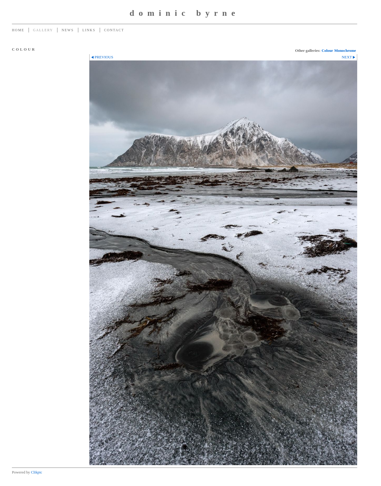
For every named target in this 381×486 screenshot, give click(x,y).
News (68, 30)
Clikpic (36, 472)
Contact (114, 30)
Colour (327, 51)
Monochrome (345, 51)
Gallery (43, 30)
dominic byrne (184, 13)
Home (18, 30)
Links (89, 30)
